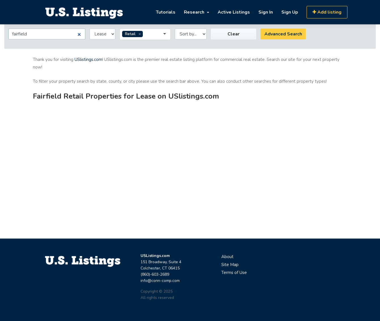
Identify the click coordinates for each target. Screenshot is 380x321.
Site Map (230, 264)
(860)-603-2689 (155, 274)
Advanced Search (283, 34)
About (227, 257)
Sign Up (289, 12)
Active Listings (234, 12)
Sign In (265, 12)
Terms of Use (234, 272)
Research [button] (194, 12)
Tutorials (165, 12)
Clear (233, 34)
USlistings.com (88, 59)
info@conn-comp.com (160, 280)
